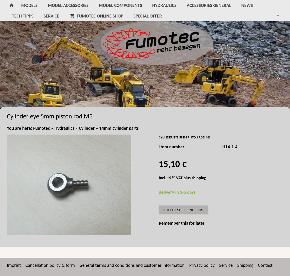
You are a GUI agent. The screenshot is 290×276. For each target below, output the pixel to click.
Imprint (14, 265)
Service (226, 265)
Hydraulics (64, 128)
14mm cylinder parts (119, 128)
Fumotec (41, 128)
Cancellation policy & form (50, 265)
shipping (198, 177)
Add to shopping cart (183, 210)
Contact (265, 265)
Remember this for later (181, 223)
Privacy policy (202, 265)
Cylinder (87, 128)
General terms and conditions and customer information (132, 265)
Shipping (245, 265)
